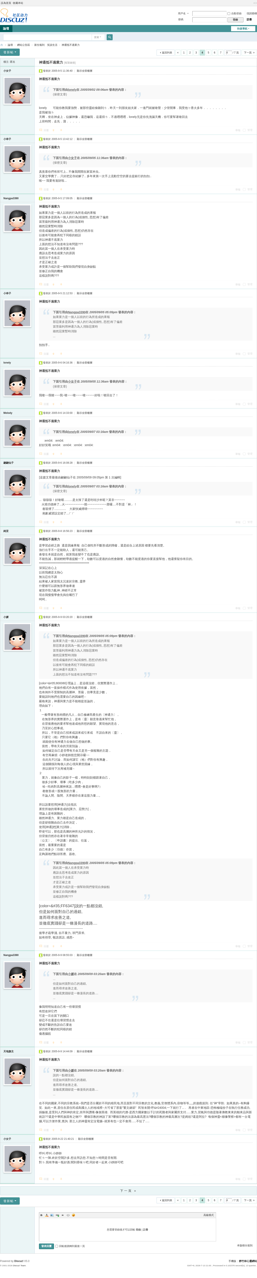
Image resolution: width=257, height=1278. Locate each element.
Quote (63, 1215)
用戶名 (182, 13)
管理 (248, 130)
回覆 (46, 130)
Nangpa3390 (11, 198)
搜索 (96, 37)
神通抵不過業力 (71, 44)
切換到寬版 (255, 3)
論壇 (10, 44)
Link (57, 1215)
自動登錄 (234, 13)
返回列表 (167, 52)
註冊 (249, 19)
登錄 (138, 1229)
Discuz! (19, 1261)
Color (47, 1215)
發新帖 (8, 52)
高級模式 (208, 1215)
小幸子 (7, 139)
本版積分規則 (245, 1245)
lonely (7, 362)
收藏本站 (18, 2)
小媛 (6, 617)
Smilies (73, 1215)
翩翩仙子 (8, 462)
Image (52, 1215)
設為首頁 (6, 2)
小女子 (7, 70)
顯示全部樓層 (84, 70)
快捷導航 (242, 28)
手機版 (232, 1261)
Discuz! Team (19, 1265)
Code (68, 1215)
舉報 (238, 130)
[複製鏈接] (70, 62)
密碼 (180, 19)
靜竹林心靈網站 (1, 45)
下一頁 (248, 52)
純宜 (6, 531)
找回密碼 (252, 13)
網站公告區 (23, 44)
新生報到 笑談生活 (45, 44)
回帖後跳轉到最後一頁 (70, 1246)
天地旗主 (8, 1051)
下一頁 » (128, 1190)
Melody (7, 412)
